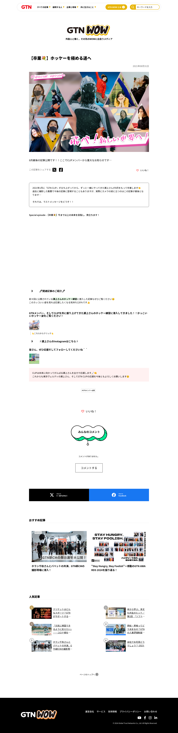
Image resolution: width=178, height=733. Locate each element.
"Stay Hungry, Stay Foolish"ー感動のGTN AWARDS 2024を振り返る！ (118, 567)
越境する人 (57, 7)
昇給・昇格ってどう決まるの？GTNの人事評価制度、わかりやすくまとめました (136, 628)
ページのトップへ (89, 674)
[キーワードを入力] (133, 7)
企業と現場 (71, 7)
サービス (101, 711)
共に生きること (87, 7)
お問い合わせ (150, 711)
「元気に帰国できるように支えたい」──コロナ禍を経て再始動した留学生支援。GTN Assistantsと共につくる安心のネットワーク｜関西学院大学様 (62, 628)
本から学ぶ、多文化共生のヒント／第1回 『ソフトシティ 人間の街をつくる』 (136, 612)
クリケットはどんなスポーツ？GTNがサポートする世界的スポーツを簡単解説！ (61, 612)
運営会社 (89, 711)
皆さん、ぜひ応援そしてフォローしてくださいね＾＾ (58, 349)
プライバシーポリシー (130, 711)
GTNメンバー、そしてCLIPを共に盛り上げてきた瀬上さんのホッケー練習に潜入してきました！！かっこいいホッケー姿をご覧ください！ (88, 314)
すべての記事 (42, 7)
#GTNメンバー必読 (88, 390)
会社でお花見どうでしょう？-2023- (136, 643)
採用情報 (112, 711)
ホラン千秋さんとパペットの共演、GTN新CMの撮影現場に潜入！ (58, 567)
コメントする (89, 467)
